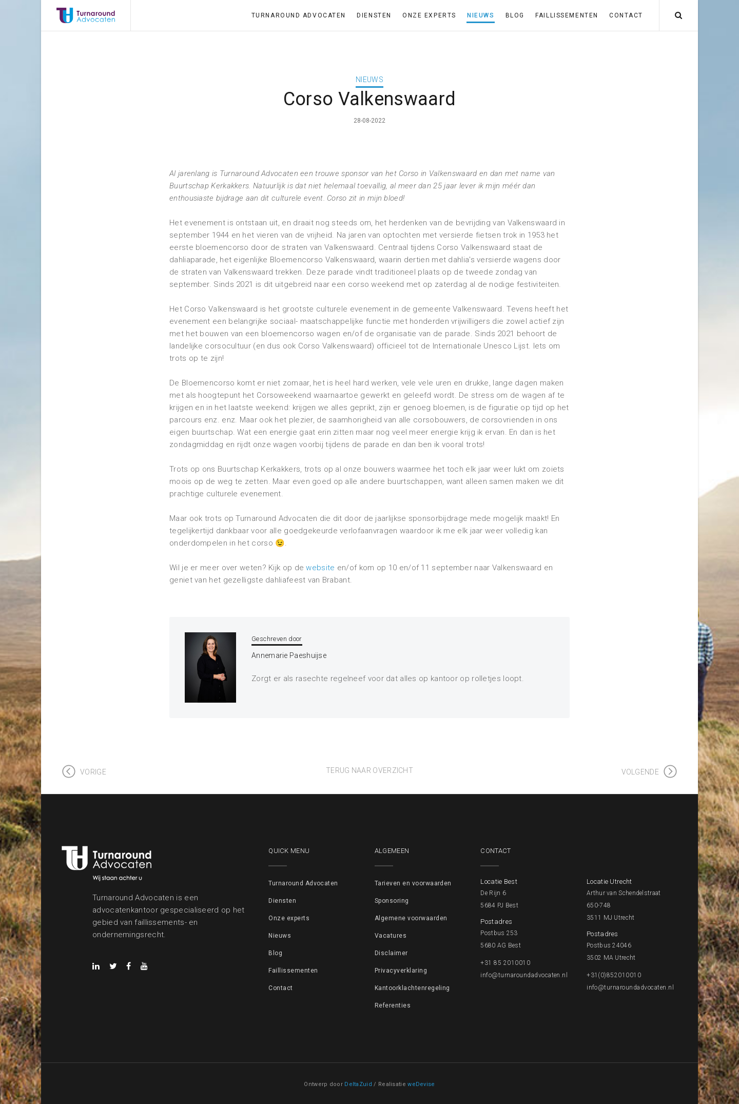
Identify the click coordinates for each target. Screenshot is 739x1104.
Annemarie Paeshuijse (288, 655)
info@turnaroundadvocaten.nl (524, 975)
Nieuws (480, 15)
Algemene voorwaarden (411, 918)
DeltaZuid (358, 1084)
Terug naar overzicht (369, 770)
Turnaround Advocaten (298, 15)
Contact (626, 15)
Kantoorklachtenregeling (412, 988)
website (320, 567)
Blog (514, 15)
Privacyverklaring (401, 970)
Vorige (93, 772)
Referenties (393, 1005)
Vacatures (390, 935)
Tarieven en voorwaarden (413, 883)
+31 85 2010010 (505, 962)
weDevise (421, 1084)
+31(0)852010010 (614, 975)
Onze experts (429, 15)
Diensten (374, 15)
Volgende (640, 772)
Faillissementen (566, 15)
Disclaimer (391, 953)
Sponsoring (392, 900)
